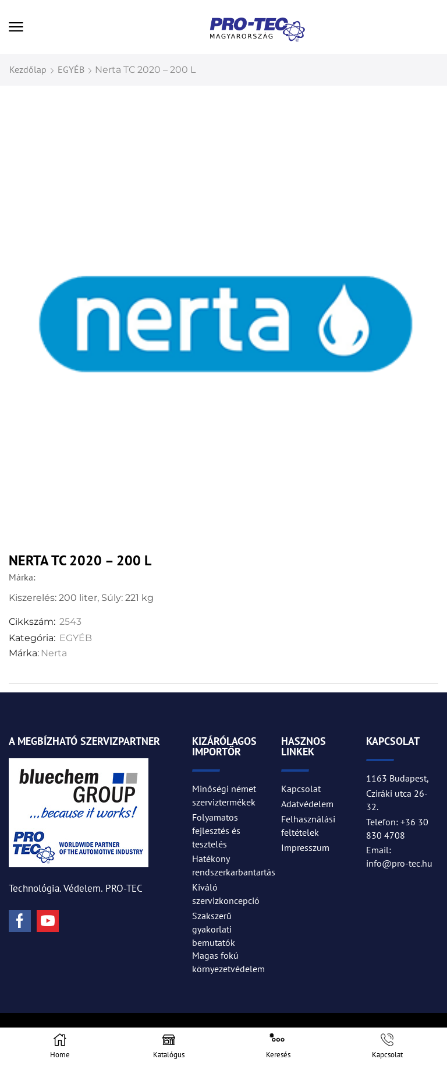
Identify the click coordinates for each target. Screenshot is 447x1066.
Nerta (54, 653)
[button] (16, 27)
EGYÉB (71, 69)
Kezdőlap (28, 69)
